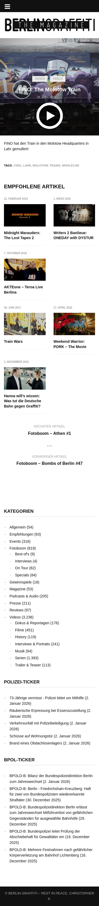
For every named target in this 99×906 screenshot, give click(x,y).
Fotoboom (18, 548)
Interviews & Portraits (32, 644)
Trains (55, 165)
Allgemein (18, 527)
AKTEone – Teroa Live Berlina (23, 289)
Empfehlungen (21, 534)
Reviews (16, 610)
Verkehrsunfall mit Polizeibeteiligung (39, 723)
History (21, 637)
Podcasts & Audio (24, 596)
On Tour (21, 568)
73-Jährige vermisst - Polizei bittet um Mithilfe (47, 698)
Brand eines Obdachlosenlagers (36, 743)
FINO (18, 165)
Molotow (40, 165)
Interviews (23, 561)
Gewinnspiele (21, 582)
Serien (40, 78)
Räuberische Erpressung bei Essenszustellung (48, 710)
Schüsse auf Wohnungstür (31, 736)
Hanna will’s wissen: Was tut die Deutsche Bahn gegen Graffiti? (22, 401)
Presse (15, 603)
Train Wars (13, 341)
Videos (58, 78)
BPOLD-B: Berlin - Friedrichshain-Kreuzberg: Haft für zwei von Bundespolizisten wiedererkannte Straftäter (50, 794)
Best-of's (22, 554)
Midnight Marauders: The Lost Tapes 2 (22, 235)
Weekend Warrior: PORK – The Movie (70, 344)
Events (15, 541)
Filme (19, 630)
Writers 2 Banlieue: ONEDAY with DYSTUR (74, 235)
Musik (20, 651)
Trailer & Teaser (28, 665)
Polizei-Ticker (22, 682)
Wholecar (70, 165)
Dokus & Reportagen (32, 623)
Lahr (27, 165)
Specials (22, 575)
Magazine (18, 589)
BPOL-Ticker (19, 759)
